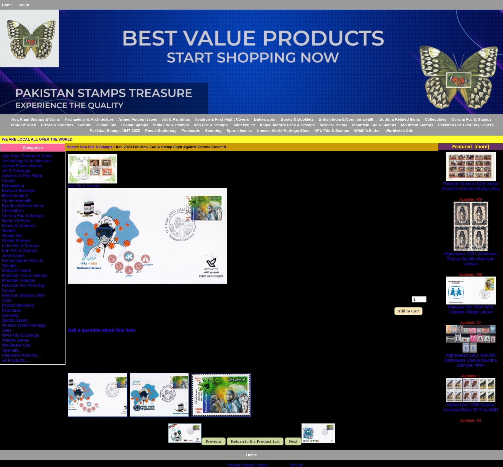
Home (7, 5)
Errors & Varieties (57, 125)
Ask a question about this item (101, 330)
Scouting (213, 130)
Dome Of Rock (22, 125)
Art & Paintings (176, 119)
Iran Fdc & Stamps (96, 147)
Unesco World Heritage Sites (283, 130)
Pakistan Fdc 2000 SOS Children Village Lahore (471, 307)
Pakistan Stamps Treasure (248, 465)
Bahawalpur (265, 119)
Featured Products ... (22, 355)
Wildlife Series (367, 130)
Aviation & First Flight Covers (222, 119)
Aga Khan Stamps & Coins (35, 119)
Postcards (191, 130)
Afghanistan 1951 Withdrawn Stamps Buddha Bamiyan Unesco (470, 256)
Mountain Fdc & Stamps (374, 125)
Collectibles (435, 119)
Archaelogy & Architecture (89, 119)
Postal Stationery (161, 130)
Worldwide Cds (399, 130)
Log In (23, 5)
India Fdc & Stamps (171, 125)
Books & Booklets (297, 119)
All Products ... (15, 360)
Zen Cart (296, 465)
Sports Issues (239, 130)
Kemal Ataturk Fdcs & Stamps (287, 125)
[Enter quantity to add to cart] (419, 299)
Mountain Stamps (417, 125)
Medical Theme (333, 125)
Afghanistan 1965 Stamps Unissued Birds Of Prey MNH (470, 405)
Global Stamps (134, 125)
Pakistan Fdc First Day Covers (466, 125)
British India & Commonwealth (346, 119)
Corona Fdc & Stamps (471, 119)
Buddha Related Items (399, 119)
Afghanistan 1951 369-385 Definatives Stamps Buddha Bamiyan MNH (470, 358)
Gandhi (84, 125)
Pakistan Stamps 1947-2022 (115, 130)
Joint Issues (244, 125)
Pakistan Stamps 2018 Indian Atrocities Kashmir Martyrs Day (470, 184)
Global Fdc (106, 125)
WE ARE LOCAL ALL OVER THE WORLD (37, 139)
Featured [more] (470, 146)
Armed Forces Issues (137, 119)
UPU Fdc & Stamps (331, 130)
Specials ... (12, 350)
